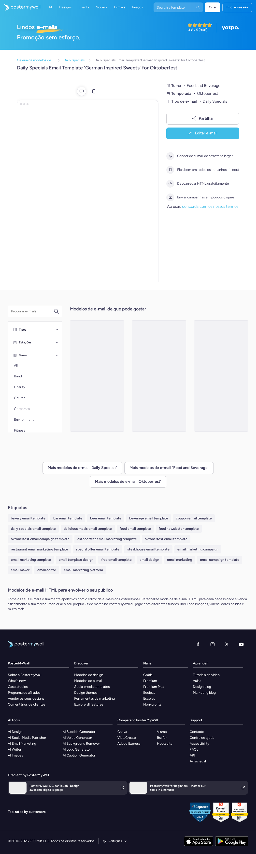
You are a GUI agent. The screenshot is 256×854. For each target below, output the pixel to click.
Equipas (149, 693)
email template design (76, 560)
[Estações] (57, 342)
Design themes (86, 693)
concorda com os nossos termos (210, 206)
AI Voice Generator (77, 738)
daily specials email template (33, 529)
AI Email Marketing (22, 743)
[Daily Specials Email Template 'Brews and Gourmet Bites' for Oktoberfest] (159, 376)
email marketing (179, 560)
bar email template (67, 518)
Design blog (202, 687)
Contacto (197, 732)
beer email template (105, 518)
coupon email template (194, 518)
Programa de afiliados (24, 693)
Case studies (18, 687)
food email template (135, 529)
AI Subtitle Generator (79, 732)
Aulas (197, 681)
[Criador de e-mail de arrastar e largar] (170, 156)
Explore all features (88, 704)
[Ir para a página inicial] (20, 7)
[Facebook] (198, 644)
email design (149, 560)
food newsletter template (179, 529)
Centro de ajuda (202, 738)
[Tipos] (57, 330)
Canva (122, 732)
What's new (17, 681)
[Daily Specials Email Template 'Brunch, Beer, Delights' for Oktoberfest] (97, 376)
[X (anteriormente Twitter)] (227, 644)
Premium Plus (153, 687)
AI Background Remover (81, 743)
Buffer (162, 738)
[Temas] (57, 355)
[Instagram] (212, 644)
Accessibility (199, 743)
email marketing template (31, 560)
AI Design (15, 732)
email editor (46, 570)
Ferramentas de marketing (94, 698)
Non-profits (152, 704)
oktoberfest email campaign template (40, 539)
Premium (150, 681)
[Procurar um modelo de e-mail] (32, 311)
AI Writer (14, 749)
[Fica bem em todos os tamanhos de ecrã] (170, 170)
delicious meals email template (88, 529)
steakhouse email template (148, 549)
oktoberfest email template (166, 539)
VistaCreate (126, 738)
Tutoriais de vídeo (206, 675)
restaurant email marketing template (39, 549)
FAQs (194, 749)
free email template (116, 560)
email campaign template (219, 560)
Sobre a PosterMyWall (24, 675)
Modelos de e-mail (88, 681)
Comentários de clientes (26, 704)
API (192, 755)
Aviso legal (198, 761)
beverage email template (148, 518)
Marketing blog (204, 693)
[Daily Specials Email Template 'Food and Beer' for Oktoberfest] (221, 376)
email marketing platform (83, 570)
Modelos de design (88, 675)
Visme (162, 732)
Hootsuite (164, 743)
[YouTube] (241, 644)
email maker (20, 570)
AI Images (15, 755)
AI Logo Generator (77, 749)
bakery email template (28, 518)
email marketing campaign (197, 549)
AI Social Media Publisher (27, 738)
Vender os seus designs (26, 698)
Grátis (148, 675)
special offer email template (97, 549)
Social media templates (92, 687)
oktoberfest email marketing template (107, 539)
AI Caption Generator (79, 755)
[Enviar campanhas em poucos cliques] (170, 197)
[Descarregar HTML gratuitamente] (170, 184)
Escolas (149, 698)
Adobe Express (129, 743)
